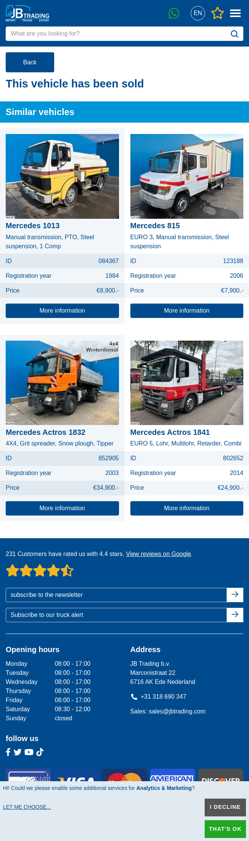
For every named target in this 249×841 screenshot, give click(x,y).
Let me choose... (27, 807)
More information (62, 310)
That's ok (225, 829)
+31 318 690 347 (158, 696)
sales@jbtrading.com (177, 711)
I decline (225, 807)
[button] (198, 13)
